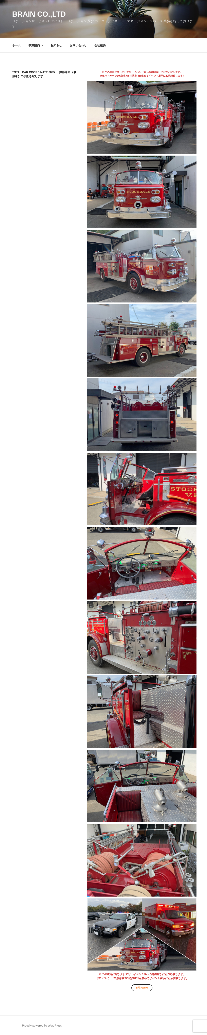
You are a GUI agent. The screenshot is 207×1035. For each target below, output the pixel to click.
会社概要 (100, 45)
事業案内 (36, 45)
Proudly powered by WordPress (42, 1025)
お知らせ (56, 45)
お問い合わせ (78, 45)
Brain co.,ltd (39, 14)
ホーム (16, 45)
